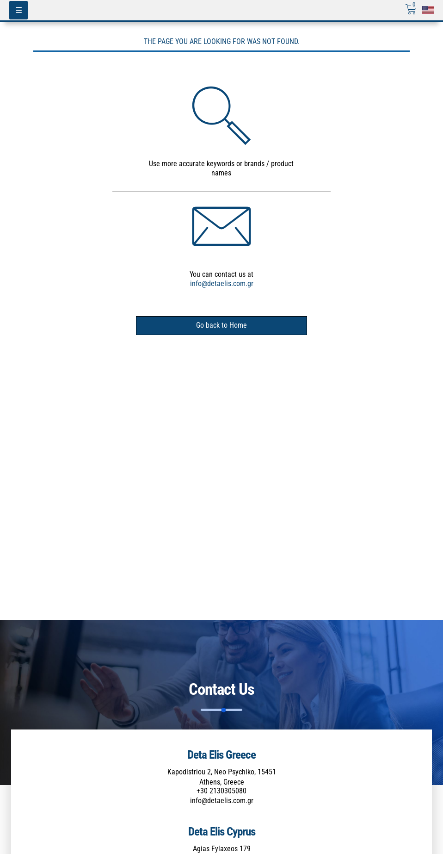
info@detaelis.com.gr (221, 283)
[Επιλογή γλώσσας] (428, 10)
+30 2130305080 (221, 790)
